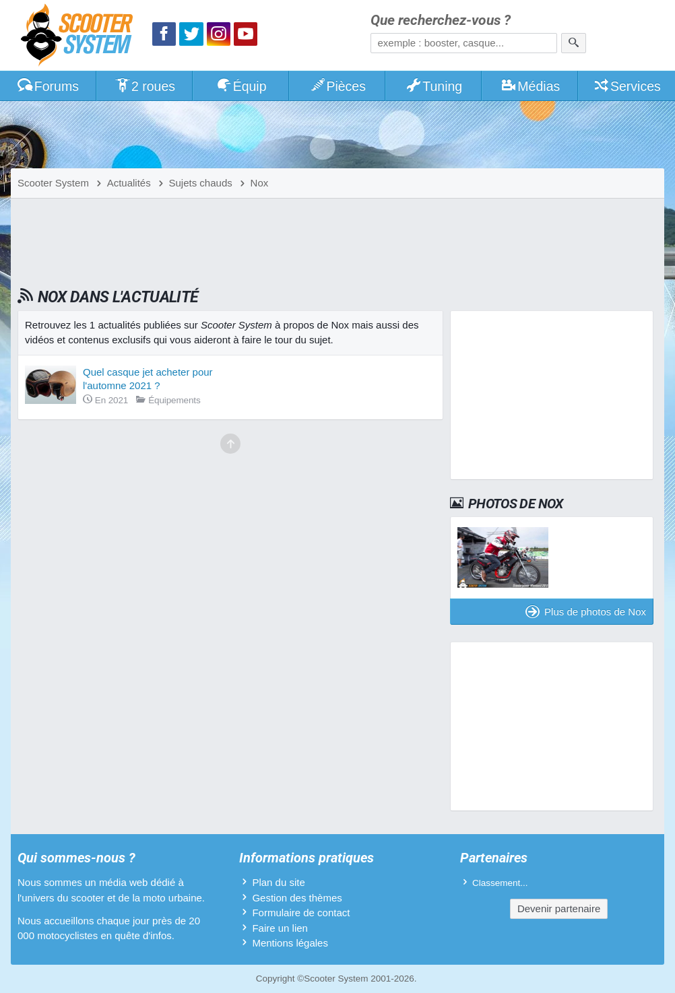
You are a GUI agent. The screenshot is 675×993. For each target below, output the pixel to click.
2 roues (144, 86)
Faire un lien (280, 928)
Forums (48, 86)
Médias (530, 86)
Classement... (500, 883)
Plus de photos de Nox (585, 611)
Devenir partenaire (558, 908)
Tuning (434, 86)
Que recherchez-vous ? (441, 20)
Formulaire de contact (301, 912)
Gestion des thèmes (297, 897)
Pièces (337, 86)
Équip (241, 86)
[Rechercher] (573, 43)
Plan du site (278, 882)
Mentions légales (290, 943)
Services (627, 86)
